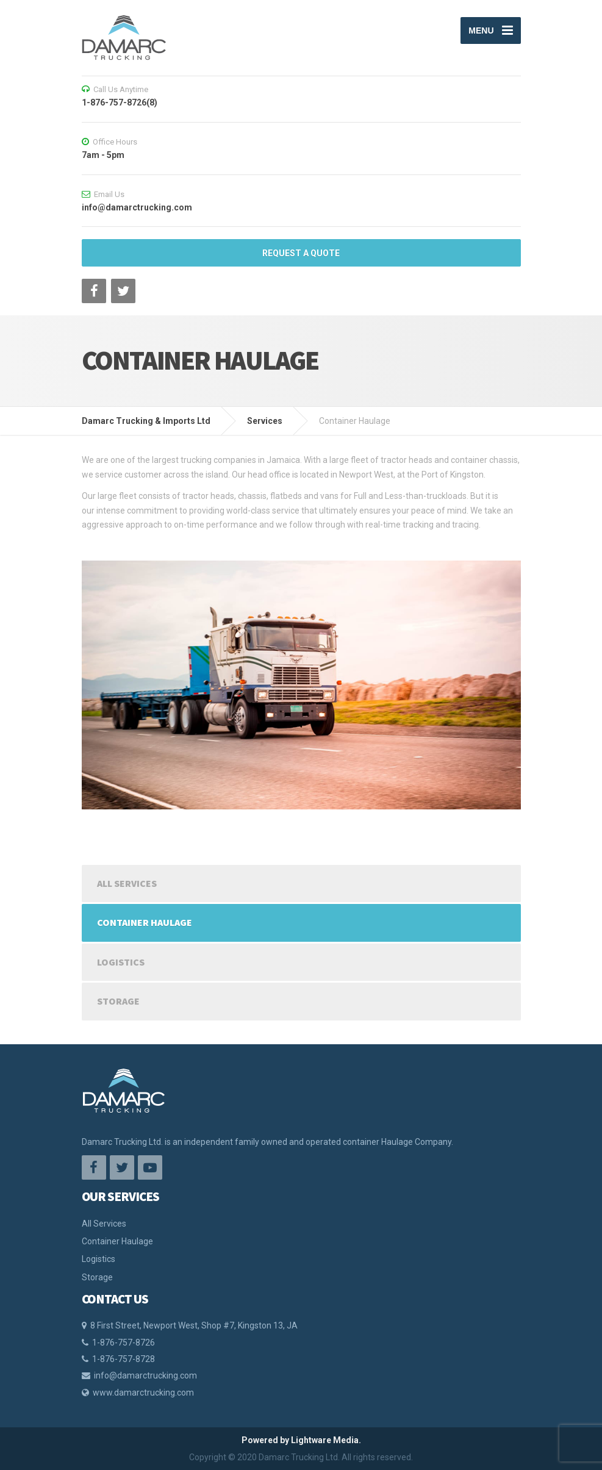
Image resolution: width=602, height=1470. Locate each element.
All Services (127, 883)
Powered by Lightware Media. (301, 1440)
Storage (118, 1001)
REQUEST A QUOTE (301, 253)
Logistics (121, 962)
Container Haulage (144, 922)
